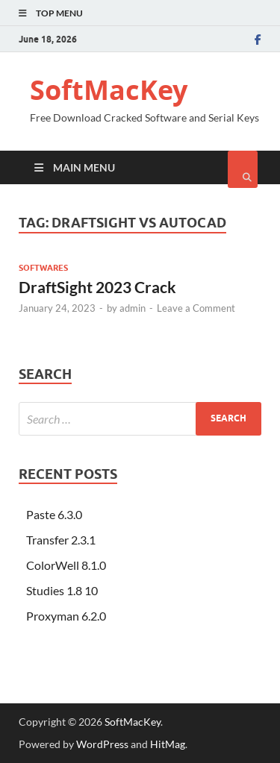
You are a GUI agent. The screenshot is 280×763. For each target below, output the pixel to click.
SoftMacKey (108, 90)
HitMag (167, 744)
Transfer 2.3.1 (61, 540)
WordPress (102, 744)
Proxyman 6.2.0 (66, 616)
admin (132, 308)
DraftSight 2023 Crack (97, 286)
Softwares (43, 268)
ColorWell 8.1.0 (66, 565)
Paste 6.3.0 (54, 514)
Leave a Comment (196, 308)
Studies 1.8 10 (62, 590)
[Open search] (243, 169)
